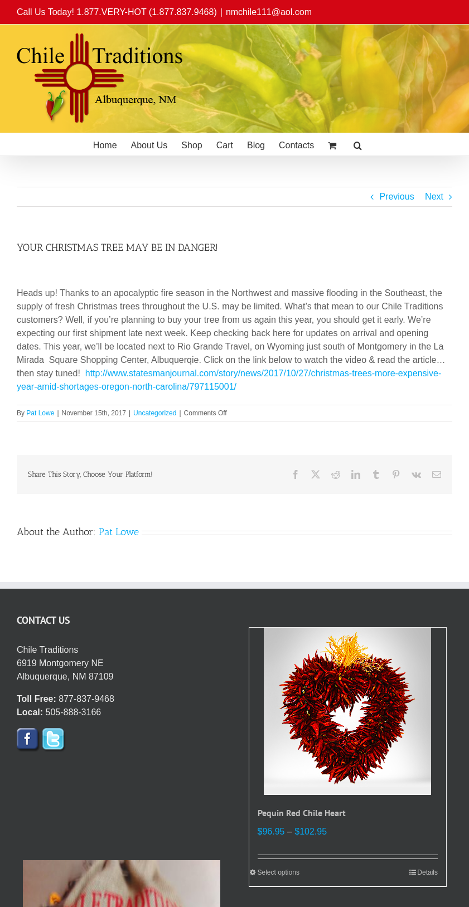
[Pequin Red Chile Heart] (348, 711)
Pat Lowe (40, 413)
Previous (396, 196)
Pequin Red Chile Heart (302, 812)
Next (434, 196)
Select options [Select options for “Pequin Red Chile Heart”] (278, 872)
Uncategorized (154, 413)
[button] (358, 144)
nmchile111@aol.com (269, 12)
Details (427, 872)
